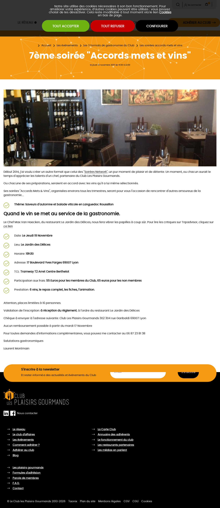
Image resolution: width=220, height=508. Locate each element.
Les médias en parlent (112, 450)
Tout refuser (112, 26)
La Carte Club (107, 429)
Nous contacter (27, 413)
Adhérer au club (23, 450)
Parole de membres (26, 478)
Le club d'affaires (24, 434)
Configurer (157, 26)
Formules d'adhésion (26, 472)
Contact (18, 488)
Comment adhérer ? (26, 445)
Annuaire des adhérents (114, 434)
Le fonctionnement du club (115, 440)
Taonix (72, 501)
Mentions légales (109, 501)
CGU (135, 501)
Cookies (165, 12)
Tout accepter (65, 26)
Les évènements (67, 45)
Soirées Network (96, 171)
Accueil (46, 45)
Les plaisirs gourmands (28, 467)
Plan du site (87, 501)
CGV (127, 501)
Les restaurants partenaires (116, 445)
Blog (15, 455)
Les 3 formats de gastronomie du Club (108, 45)
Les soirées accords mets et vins (161, 45)
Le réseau (19, 429)
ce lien (8, 226)
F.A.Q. (16, 483)
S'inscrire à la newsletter (40, 369)
